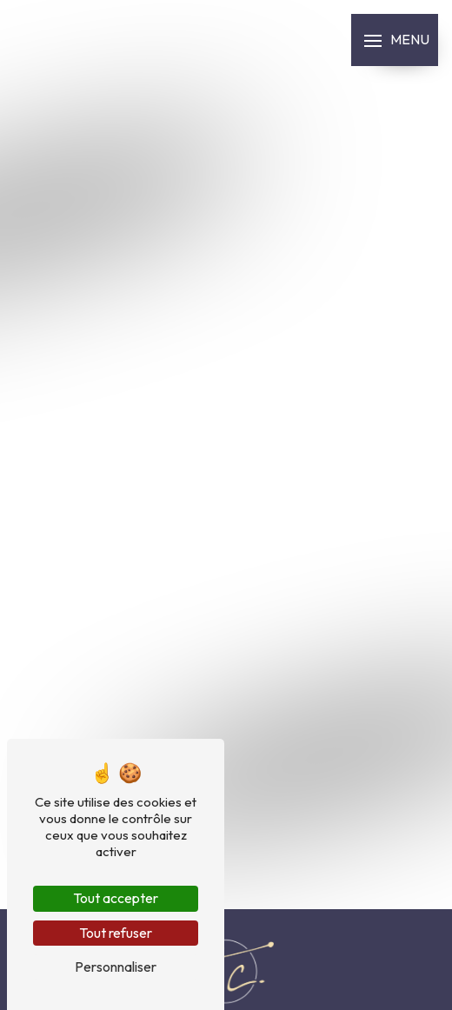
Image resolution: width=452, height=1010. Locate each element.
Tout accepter (115, 898)
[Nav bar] (394, 40)
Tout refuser (115, 932)
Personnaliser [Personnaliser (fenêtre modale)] (115, 966)
